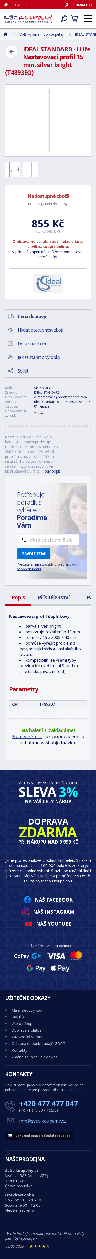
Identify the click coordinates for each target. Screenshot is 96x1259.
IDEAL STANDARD (47, 392)
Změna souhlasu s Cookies (35, 1056)
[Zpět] (11, 51)
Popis (18, 597)
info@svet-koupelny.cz (42, 1121)
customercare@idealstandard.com (60, 397)
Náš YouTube (53, 923)
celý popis (53, 471)
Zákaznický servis (27, 1036)
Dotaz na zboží (32, 343)
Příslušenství (56, 597)
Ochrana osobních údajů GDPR (38, 1043)
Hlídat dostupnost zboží (40, 330)
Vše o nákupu (23, 1023)
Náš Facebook (54, 899)
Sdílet (23, 371)
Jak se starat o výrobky (39, 357)
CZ (17, 4)
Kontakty (19, 1050)
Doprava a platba (27, 1030)
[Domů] (8, 4)
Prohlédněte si (27, 736)
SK (25, 4)
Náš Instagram (53, 911)
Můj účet (19, 1016)
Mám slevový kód (27, 1010)
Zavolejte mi (34, 553)
